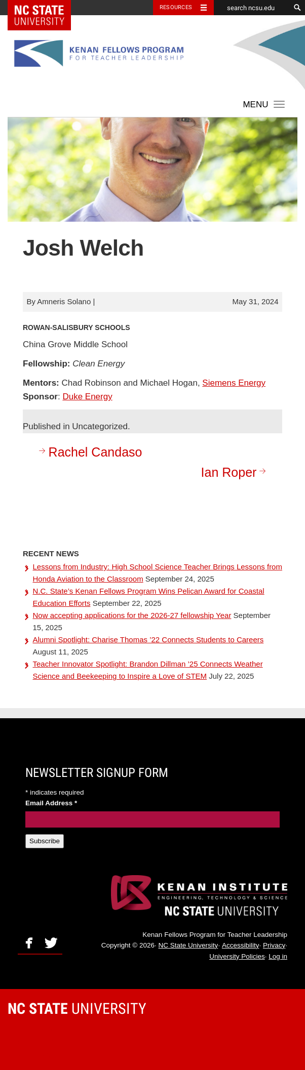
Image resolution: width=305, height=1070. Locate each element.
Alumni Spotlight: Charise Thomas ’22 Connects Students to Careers (148, 639)
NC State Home (46, 8)
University (77, 1008)
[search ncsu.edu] (252, 7)
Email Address (51, 803)
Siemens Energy (233, 383)
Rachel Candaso (89, 451)
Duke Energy (87, 396)
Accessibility (240, 945)
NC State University (188, 945)
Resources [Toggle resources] (176, 7)
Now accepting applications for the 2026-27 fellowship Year (132, 615)
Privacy (274, 945)
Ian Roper (235, 472)
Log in (278, 956)
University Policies (237, 956)
